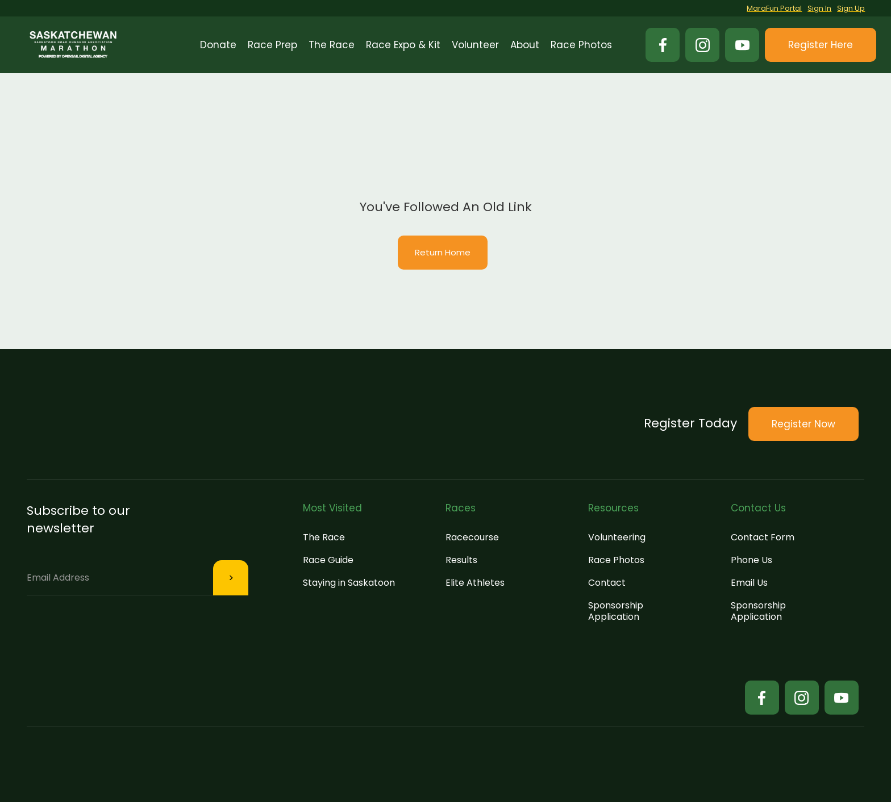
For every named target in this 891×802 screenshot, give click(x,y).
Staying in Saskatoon (349, 582)
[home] (73, 44)
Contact (607, 582)
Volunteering (617, 537)
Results (461, 559)
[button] (272, 45)
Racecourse (472, 537)
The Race (324, 537)
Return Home (443, 252)
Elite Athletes (475, 582)
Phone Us (751, 559)
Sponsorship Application (615, 611)
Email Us (749, 582)
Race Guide (328, 559)
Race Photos (616, 559)
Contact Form (762, 537)
